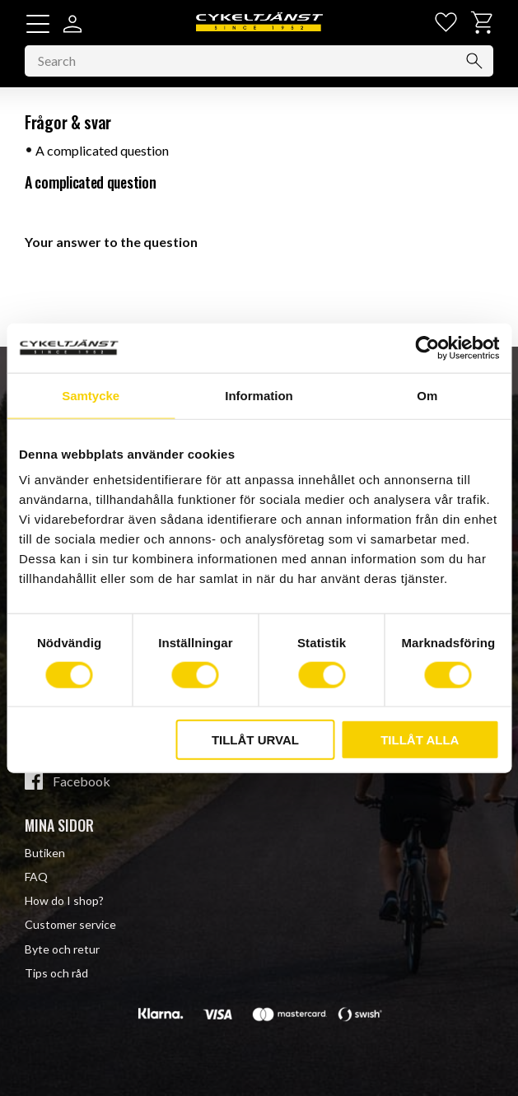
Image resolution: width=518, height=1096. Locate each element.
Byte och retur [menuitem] (62, 949)
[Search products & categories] (259, 61)
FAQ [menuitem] (36, 877)
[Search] (474, 61)
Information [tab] (259, 395)
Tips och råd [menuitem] (56, 973)
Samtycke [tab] (90, 395)
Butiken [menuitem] (45, 853)
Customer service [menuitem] (70, 924)
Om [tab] (427, 395)
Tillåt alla (419, 740)
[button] (38, 24)
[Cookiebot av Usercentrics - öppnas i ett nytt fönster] (427, 347)
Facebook (81, 781)
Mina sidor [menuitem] (59, 825)
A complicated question (102, 150)
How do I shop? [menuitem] (64, 900)
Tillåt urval (255, 740)
